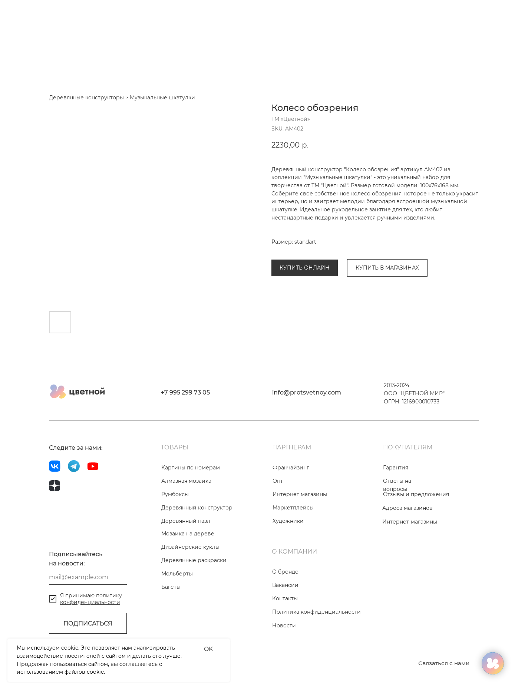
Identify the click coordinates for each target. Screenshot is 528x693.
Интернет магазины (300, 526)
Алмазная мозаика (186, 512)
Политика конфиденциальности (316, 643)
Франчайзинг (291, 499)
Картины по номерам (190, 499)
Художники (288, 553)
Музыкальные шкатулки (385, 250)
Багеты (171, 619)
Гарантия (395, 499)
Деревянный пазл (185, 553)
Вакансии (285, 617)
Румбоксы (175, 526)
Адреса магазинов (407, 540)
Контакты (285, 630)
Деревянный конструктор (196, 539)
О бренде (285, 603)
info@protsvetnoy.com (306, 424)
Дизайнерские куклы (190, 578)
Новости (284, 657)
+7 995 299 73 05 (185, 424)
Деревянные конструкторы (308, 250)
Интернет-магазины (409, 553)
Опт (278, 512)
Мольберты (177, 605)
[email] (88, 609)
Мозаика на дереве (187, 565)
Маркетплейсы (293, 539)
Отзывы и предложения (416, 526)
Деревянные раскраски (194, 592)
